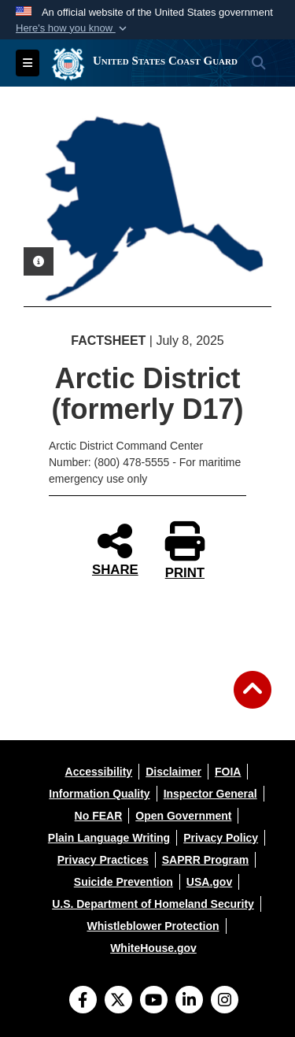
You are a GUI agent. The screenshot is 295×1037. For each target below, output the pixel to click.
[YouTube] (154, 1001)
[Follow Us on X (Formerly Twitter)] (118, 1001)
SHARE (115, 548)
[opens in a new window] (99, 771)
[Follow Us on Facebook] (83, 1001)
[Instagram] (224, 1001)
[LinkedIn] (189, 1001)
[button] (73, 28)
